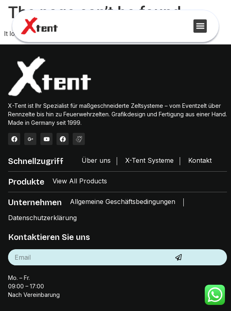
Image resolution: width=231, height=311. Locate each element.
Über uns (96, 160)
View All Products (79, 181)
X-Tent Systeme (149, 160)
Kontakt (200, 160)
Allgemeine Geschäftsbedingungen (122, 202)
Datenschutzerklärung (42, 218)
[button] (200, 26)
